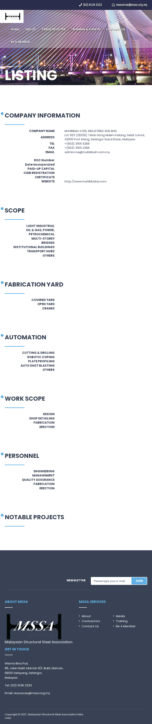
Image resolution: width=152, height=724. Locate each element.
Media (120, 616)
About (86, 616)
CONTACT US (115, 29)
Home (9, 86)
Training (121, 621)
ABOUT (30, 29)
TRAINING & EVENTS (85, 29)
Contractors (91, 621)
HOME (15, 29)
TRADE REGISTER (53, 29)
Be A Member (126, 626)
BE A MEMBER (20, 42)
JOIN (139, 581)
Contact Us (90, 626)
